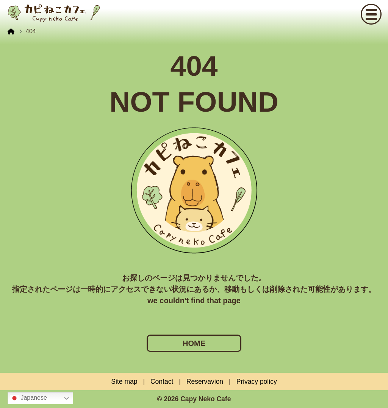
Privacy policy (256, 381)
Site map (124, 381)
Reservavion (204, 381)
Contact (161, 381)
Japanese (28, 398)
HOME (194, 343)
